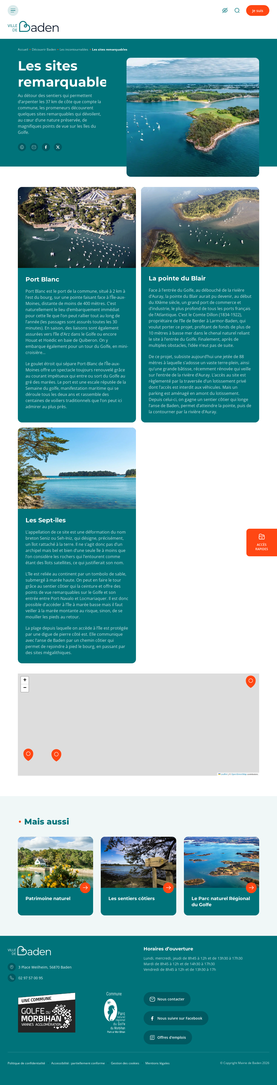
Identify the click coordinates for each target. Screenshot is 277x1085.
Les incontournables (74, 49)
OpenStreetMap (239, 774)
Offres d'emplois (168, 1037)
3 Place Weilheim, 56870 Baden (40, 967)
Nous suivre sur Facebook (176, 1018)
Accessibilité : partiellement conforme (78, 1063)
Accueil (23, 49)
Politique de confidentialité (26, 1063)
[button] (251, 682)
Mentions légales (157, 1063)
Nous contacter (167, 999)
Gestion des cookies (125, 1063)
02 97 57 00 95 (25, 978)
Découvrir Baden (44, 49)
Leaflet (223, 774)
